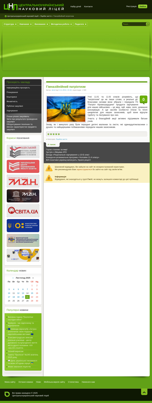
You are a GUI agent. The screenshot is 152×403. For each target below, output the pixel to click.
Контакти (88, 6)
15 (32, 293)
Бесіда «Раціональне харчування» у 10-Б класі (67, 155)
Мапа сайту (10, 382)
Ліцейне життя (45, 16)
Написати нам (88, 382)
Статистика (73, 382)
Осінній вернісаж (15, 351)
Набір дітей (75, 6)
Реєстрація (131, 6)
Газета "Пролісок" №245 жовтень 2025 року (23, 356)
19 (18, 297)
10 (9, 293)
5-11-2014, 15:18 (65, 90)
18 (14, 297)
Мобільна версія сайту (54, 382)
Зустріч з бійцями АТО (56, 152)
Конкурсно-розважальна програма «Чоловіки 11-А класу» (72, 157)
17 (9, 297)
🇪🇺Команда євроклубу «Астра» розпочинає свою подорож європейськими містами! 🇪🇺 (22, 331)
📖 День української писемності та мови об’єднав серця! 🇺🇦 (22, 362)
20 (23, 297)
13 (23, 293)
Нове (38, 382)
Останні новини (26, 382)
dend (53, 90)
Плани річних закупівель (18, 116)
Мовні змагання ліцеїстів (19, 366)
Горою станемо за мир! (56, 149)
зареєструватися (84, 169)
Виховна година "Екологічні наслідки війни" (20, 318)
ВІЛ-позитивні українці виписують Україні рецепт (68, 160)
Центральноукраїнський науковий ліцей (22, 16)
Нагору (144, 391)
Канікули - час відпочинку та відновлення (21, 324)
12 (18, 293)
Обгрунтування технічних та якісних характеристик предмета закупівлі (22, 127)
